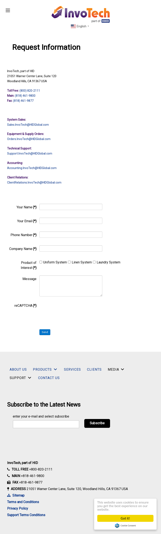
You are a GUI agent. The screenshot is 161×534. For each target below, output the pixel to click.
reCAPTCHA (25, 306)
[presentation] (71, 310)
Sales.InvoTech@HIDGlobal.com (28, 124)
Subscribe (97, 423)
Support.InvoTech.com (29, 153)
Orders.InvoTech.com (29, 139)
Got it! (125, 518)
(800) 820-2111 (29, 90)
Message (29, 279)
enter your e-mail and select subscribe (41, 416)
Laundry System (106, 262)
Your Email (26, 221)
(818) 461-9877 (23, 100)
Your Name (26, 207)
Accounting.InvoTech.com (32, 168)
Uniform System (53, 262)
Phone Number (23, 235)
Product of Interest (28, 265)
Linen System (80, 262)
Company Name (22, 249)
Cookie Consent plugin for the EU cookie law (125, 525)
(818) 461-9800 (25, 95)
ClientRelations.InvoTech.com (34, 182)
